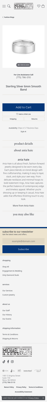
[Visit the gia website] (5, 371)
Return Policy (9, 387)
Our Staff (6, 310)
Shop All (5, 266)
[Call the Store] (8, 382)
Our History (7, 314)
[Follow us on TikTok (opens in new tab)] (3, 361)
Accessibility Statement (23, 392)
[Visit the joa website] (13, 371)
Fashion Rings (9, 17)
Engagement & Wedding (12, 271)
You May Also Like (23, 214)
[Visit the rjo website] (19, 371)
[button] (8, 6)
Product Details (23, 144)
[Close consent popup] (43, 398)
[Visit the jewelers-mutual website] (28, 371)
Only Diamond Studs (10, 275)
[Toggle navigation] (4, 6)
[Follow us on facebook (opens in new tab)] (8, 361)
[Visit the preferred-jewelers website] (37, 371)
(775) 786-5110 (23, 77)
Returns (34, 119)
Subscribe (23, 249)
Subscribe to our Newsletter (17, 231)
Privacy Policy (21, 387)
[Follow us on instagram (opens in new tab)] (12, 361)
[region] (23, 46)
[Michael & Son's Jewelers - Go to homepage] (17, 351)
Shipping (13, 119)
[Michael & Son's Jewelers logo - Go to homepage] (23, 6)
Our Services (7, 290)
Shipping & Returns (10, 338)
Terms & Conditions (10, 334)
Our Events (6, 319)
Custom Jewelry (8, 295)
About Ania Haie (23, 150)
